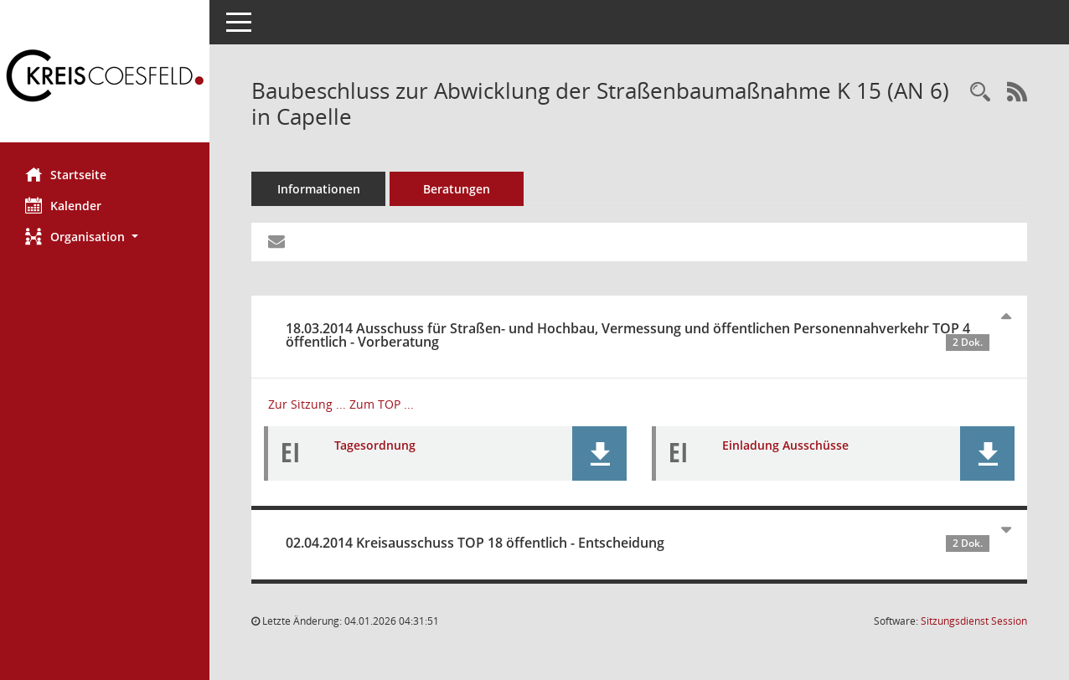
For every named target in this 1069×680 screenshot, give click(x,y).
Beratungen (456, 189)
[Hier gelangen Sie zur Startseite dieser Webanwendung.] (104, 77)
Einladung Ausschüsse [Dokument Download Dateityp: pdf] (785, 445)
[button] (104, 236)
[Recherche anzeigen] (980, 92)
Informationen (318, 189)
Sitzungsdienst (974, 621)
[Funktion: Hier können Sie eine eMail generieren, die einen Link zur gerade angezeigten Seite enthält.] (276, 242)
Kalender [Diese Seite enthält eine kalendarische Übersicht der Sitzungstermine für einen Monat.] (63, 205)
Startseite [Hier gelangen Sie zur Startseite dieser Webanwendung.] (65, 174)
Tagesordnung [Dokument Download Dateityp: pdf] (375, 445)
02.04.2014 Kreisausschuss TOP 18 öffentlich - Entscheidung (637, 542)
